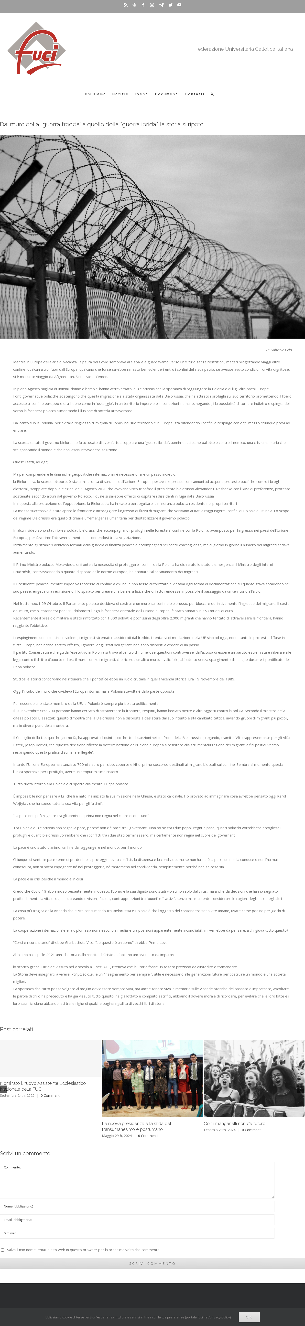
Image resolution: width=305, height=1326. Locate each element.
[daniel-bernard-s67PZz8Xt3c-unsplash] (152, 237)
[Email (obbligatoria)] (137, 1219)
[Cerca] (212, 94)
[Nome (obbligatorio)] (137, 1206)
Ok (249, 1317)
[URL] (137, 1233)
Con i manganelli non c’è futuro (234, 1123)
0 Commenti (50, 1095)
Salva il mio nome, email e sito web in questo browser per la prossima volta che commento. (83, 1249)
